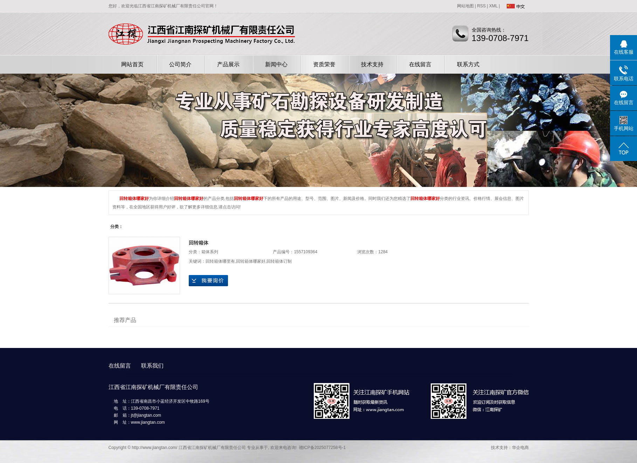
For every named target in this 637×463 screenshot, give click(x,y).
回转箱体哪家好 (250, 261)
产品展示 (228, 64)
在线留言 (420, 64)
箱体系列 (209, 251)
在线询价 (208, 280)
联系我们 (152, 366)
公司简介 (180, 64)
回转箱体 (198, 243)
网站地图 (465, 6)
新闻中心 (276, 64)
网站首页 (132, 64)
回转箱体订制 (279, 261)
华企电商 (520, 447)
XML (493, 6)
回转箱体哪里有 (220, 261)
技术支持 (372, 64)
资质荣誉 (324, 64)
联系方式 (468, 64)
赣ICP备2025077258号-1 (322, 447)
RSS (481, 6)
